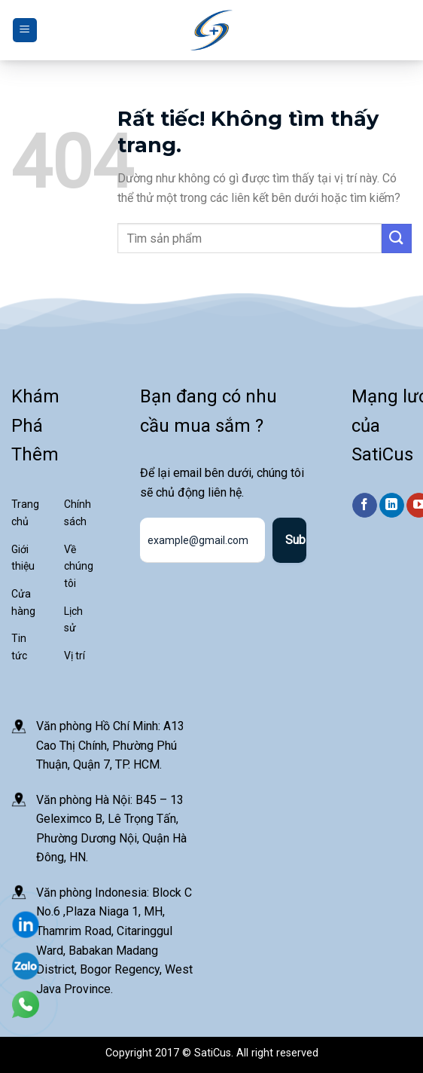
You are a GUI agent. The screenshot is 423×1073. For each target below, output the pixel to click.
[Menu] (25, 30)
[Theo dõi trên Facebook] (364, 505)
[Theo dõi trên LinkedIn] (391, 505)
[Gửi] (397, 238)
